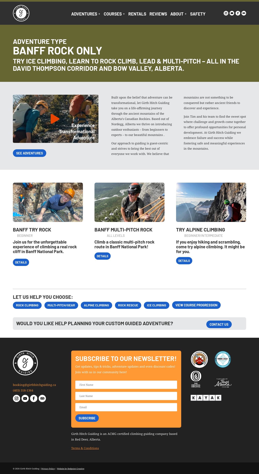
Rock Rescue (132, 305)
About (177, 14)
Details (21, 262)
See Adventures (29, 153)
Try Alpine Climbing (200, 229)
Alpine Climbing (99, 305)
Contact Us (219, 325)
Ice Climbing (162, 305)
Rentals (137, 14)
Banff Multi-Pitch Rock (123, 229)
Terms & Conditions (85, 448)
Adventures (84, 14)
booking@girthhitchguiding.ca (34, 385)
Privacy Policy (48, 468)
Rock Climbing (27, 305)
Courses (113, 14)
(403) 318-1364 (23, 390)
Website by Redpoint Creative (70, 468)
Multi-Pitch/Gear (63, 305)
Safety (197, 14)
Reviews (158, 14)
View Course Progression (203, 305)
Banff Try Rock (32, 229)
